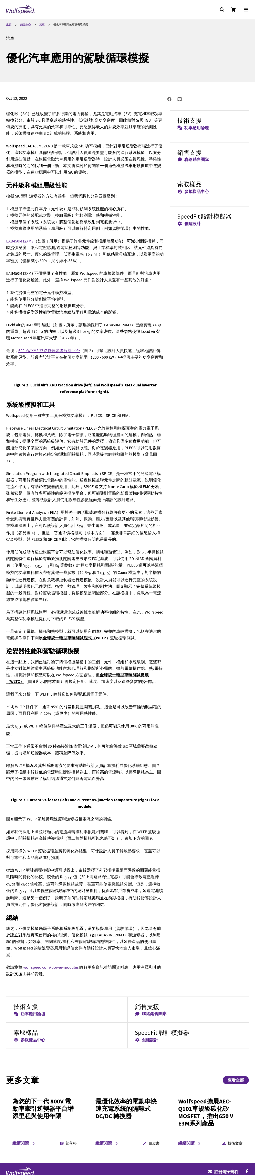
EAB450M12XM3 (19, 241)
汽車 (42, 24)
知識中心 (25, 24)
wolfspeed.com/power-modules (51, 967)
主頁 (8, 24)
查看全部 (236, 1080)
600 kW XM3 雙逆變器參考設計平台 (49, 350)
